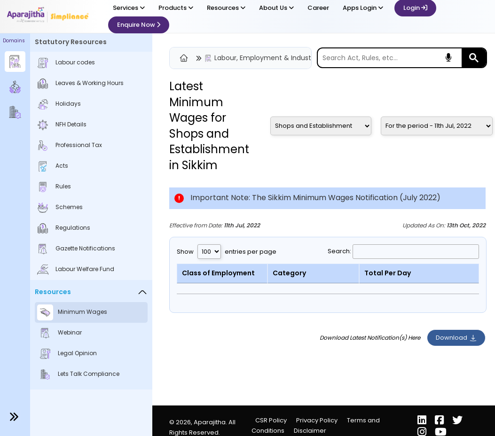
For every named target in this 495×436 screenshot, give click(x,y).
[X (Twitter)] (457, 421)
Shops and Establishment (209, 141)
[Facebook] (440, 421)
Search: (403, 251)
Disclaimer (310, 430)
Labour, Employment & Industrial (267, 58)
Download (456, 337)
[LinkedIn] (423, 421)
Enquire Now (138, 24)
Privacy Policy (317, 420)
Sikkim (200, 165)
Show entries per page (226, 251)
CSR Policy (271, 420)
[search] (389, 58)
